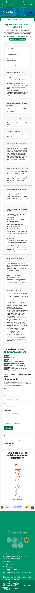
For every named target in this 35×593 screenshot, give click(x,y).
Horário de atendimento (14, 119)
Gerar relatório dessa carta (17, 39)
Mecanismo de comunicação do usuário (16, 209)
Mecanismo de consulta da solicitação (15, 259)
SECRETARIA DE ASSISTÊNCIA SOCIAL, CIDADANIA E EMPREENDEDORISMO (16, 352)
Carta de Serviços (12, 19)
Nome (6, 388)
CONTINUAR (27, 586)
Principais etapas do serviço (15, 45)
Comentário (7, 410)
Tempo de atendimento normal (16, 189)
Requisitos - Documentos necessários (14, 73)
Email (5, 403)
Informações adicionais (13, 290)
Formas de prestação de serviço (16, 144)
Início (4, 19)
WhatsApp (7, 395)
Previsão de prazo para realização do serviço (17, 104)
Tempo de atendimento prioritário (17, 168)
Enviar (9, 428)
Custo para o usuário (13, 131)
